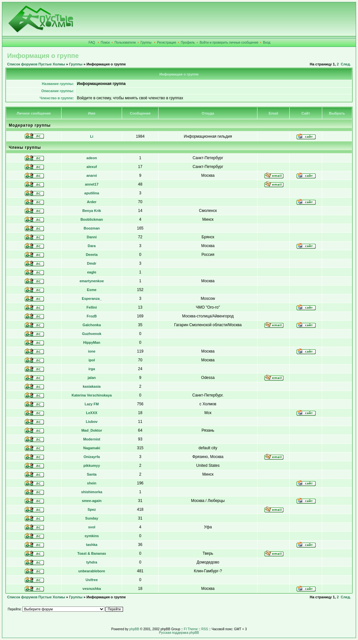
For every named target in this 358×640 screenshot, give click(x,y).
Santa (92, 474)
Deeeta (92, 255)
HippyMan (91, 342)
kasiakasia (92, 386)
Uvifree (92, 580)
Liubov (92, 422)
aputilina (91, 193)
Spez (92, 509)
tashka (91, 545)
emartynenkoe (91, 281)
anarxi (92, 175)
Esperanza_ (92, 298)
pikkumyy (91, 465)
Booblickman (91, 219)
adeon (92, 158)
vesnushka (91, 589)
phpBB (134, 629)
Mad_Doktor (91, 430)
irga (92, 369)
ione (91, 351)
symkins (92, 536)
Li (91, 136)
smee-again (92, 501)
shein (91, 483)
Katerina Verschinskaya (92, 395)
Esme (91, 290)
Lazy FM (92, 404)
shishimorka (91, 492)
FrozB (92, 316)
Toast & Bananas (91, 553)
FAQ (92, 42)
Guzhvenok (91, 334)
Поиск (105, 42)
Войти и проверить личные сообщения (229, 42)
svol (91, 527)
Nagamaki (91, 448)
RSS (204, 629)
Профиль (188, 42)
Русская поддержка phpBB (179, 632)
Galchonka (92, 325)
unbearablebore (91, 571)
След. (346, 64)
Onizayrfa (92, 457)
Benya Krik (91, 211)
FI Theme (191, 629)
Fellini (92, 307)
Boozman (92, 228)
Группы (146, 42)
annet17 (92, 184)
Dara (91, 246)
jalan (92, 378)
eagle (91, 272)
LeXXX (91, 413)
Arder (91, 202)
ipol (92, 360)
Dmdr (91, 263)
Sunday (91, 518)
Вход (266, 42)
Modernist (91, 439)
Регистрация (166, 42)
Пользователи (125, 42)
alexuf (92, 167)
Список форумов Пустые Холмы (36, 64)
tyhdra (91, 562)
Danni (92, 237)
